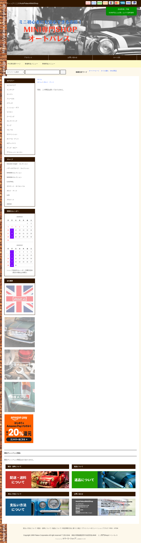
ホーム (39, 79)
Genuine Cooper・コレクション (17, 164)
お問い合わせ (70, 57)
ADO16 (9, 204)
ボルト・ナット (49, 82)
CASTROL (10, 182)
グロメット (10, 199)
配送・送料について (44, 528)
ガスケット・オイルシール (16, 186)
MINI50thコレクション (14, 177)
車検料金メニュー (47, 64)
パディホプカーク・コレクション (18, 168)
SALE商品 (113, 71)
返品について (56, 528)
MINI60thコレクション (14, 173)
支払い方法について (29, 528)
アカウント (26, 57)
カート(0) (114, 57)
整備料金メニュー (30, 64)
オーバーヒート (94, 71)
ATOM (116, 528)
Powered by (70, 539)
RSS (111, 528)
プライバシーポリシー (89, 528)
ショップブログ (103, 528)
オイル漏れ (105, 71)
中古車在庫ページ (13, 64)
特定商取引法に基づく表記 (71, 528)
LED (8, 195)
